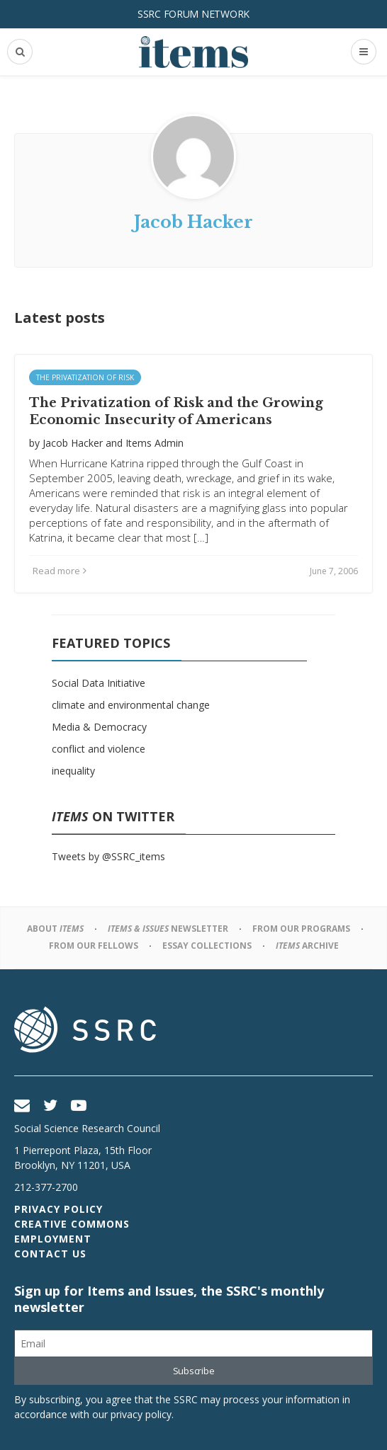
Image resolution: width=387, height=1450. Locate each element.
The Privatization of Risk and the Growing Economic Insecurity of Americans (176, 411)
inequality (73, 770)
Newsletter (168, 929)
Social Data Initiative (98, 683)
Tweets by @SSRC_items (108, 856)
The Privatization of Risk (85, 377)
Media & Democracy (99, 726)
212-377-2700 (46, 1187)
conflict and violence (98, 748)
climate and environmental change (131, 705)
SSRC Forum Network (193, 14)
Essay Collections (207, 946)
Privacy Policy (58, 1209)
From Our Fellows (93, 946)
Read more (59, 570)
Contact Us (50, 1253)
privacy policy (141, 1414)
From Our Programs (301, 929)
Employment (52, 1238)
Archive (307, 946)
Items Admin (154, 443)
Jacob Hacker (73, 443)
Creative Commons (72, 1224)
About (55, 929)
